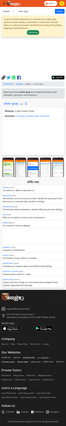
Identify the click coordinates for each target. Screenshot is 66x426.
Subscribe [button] (32, 32)
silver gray (11, 103)
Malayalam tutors (45, 375)
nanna (6, 255)
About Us (5, 344)
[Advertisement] (33, 56)
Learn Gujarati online (28, 397)
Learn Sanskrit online (47, 397)
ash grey (29, 116)
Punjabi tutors (7, 379)
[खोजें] (36, 11)
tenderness (8, 263)
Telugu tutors (18, 375)
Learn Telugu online (26, 393)
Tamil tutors (30, 375)
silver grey (44, 116)
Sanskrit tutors (48, 379)
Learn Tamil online (43, 393)
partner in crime (10, 271)
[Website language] (50, 3)
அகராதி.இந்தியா (43, 357)
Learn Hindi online (8, 393)
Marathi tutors (20, 379)
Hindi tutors (6, 375)
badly (5, 222)
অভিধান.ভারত (48, 361)
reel (4, 214)
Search (60, 11)
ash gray (20, 116)
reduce (6, 187)
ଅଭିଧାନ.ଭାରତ (36, 361)
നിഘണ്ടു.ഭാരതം (8, 361)
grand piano (8, 279)
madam (6, 247)
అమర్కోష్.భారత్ (28, 357)
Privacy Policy (22, 344)
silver (36, 116)
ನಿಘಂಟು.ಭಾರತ (22, 361)
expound (7, 195)
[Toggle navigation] (4, 3)
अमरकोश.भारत (6, 357)
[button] (6, 167)
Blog (13, 344)
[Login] (62, 3)
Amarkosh (8, 84)
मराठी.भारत (16, 357)
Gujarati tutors (34, 379)
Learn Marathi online (9, 397)
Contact (46, 344)
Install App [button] (33, 168)
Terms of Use (35, 344)
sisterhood (8, 206)
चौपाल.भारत (60, 361)
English (19, 84)
